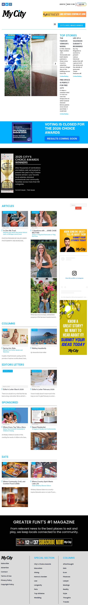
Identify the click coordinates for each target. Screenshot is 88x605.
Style (5, 330)
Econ (65, 572)
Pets (36, 589)
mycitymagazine (77, 297)
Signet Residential (44, 428)
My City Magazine (66, 297)
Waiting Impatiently (39, 348)
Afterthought (68, 564)
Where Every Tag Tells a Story (15, 429)
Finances (66, 577)
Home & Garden (40, 577)
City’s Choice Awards (42, 564)
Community (10, 37)
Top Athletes (39, 593)
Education (38, 568)
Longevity (38, 585)
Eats (4, 463)
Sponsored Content (9, 409)
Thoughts (67, 598)
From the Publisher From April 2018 (43, 65)
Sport (5, 212)
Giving (36, 572)
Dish (64, 568)
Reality (66, 589)
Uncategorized (11, 212)
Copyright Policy (7, 584)
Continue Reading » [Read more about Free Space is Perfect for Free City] (64, 114)
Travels (34, 330)
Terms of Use (6, 576)
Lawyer (66, 581)
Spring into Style (15, 350)
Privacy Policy (6, 580)
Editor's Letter (7, 371)
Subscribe (5, 563)
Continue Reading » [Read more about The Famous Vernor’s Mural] (64, 76)
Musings (66, 585)
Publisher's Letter (38, 37)
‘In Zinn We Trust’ (15, 232)
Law (35, 581)
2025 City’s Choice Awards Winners (27, 159)
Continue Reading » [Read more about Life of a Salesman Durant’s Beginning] (77, 76)
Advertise (5, 568)
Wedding (37, 598)
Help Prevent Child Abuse (17, 66)
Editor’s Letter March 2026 (13, 389)
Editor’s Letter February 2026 (43, 389)
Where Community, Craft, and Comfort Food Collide (14, 482)
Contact (4, 572)
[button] (54, 24)
